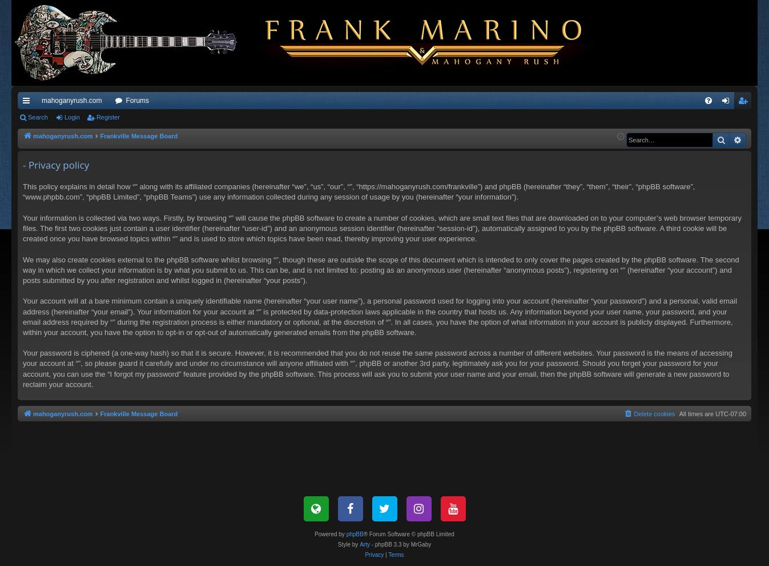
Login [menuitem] (728, 103)
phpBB (355, 534)
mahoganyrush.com (72, 101)
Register (108, 117)
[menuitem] (708, 100)
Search (38, 117)
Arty (365, 544)
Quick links (28, 103)
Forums (137, 101)
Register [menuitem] (745, 103)
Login (72, 117)
